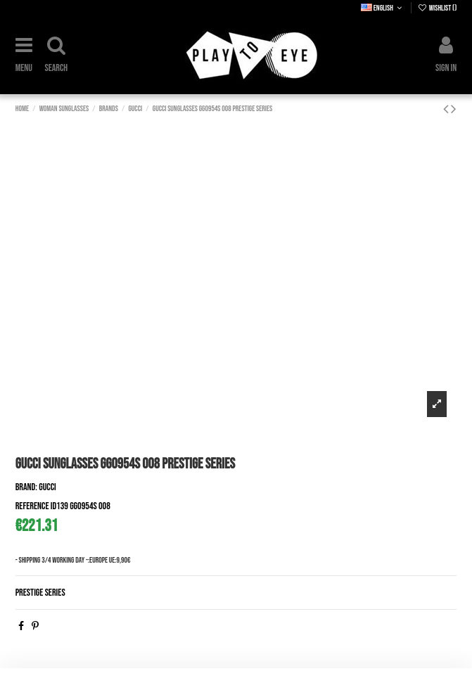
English (382, 8)
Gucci (47, 487)
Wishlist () (437, 8)
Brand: (26, 487)
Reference (32, 506)
